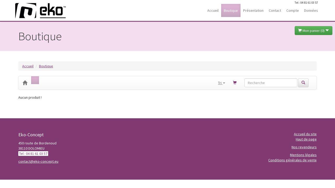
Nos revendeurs (304, 147)
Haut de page (306, 139)
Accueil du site (305, 134)
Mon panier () (313, 30)
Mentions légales (303, 154)
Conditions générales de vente (292, 160)
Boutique (46, 66)
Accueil (28, 66)
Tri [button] (221, 82)
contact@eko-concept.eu (38, 161)
